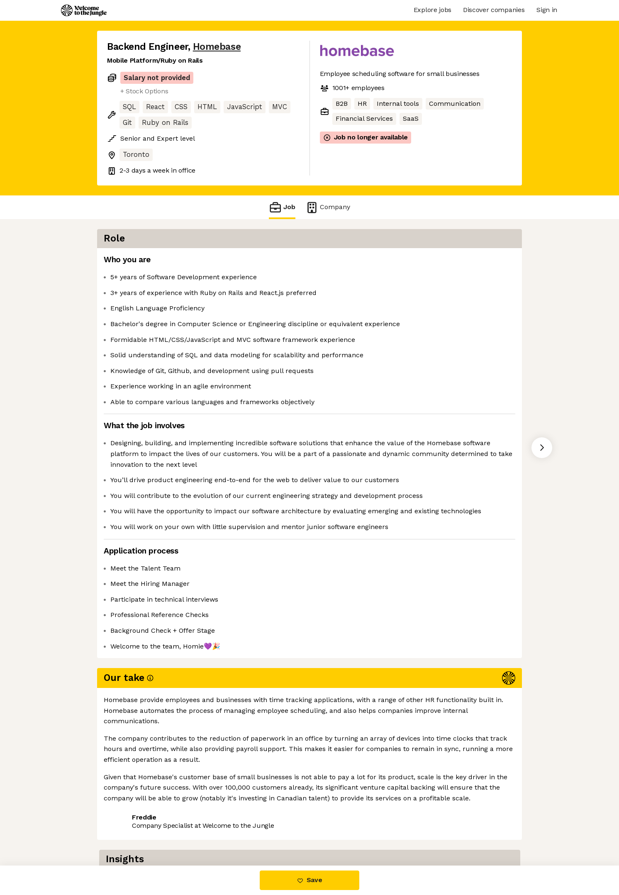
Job (282, 207)
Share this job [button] (130, 817)
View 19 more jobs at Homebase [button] (217, 817)
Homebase (217, 46)
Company (327, 207)
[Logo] (84, 10)
